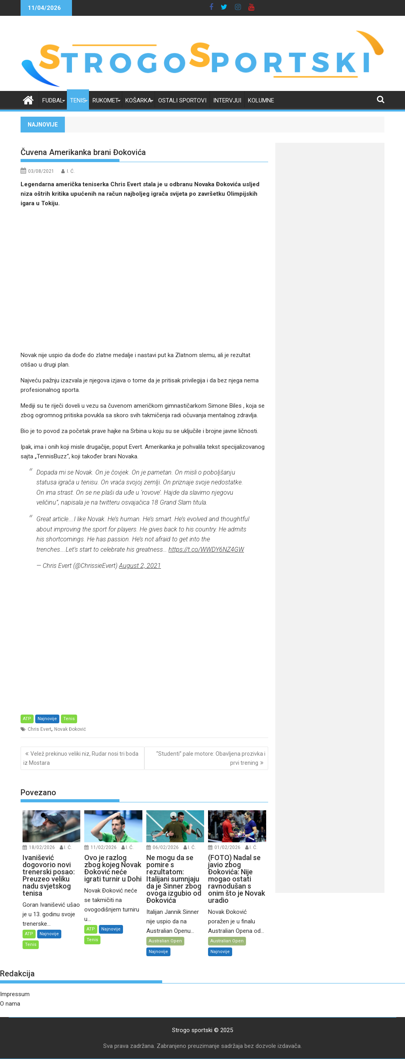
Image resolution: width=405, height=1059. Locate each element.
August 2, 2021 (140, 565)
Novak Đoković (70, 729)
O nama (10, 1003)
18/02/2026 (42, 847)
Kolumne (261, 100)
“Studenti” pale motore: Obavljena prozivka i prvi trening (210, 758)
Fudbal (52, 100)
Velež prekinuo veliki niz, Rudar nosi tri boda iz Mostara (80, 758)
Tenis (78, 100)
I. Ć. (71, 171)
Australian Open (165, 941)
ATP (27, 718)
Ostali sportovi (182, 100)
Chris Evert (39, 729)
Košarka (138, 100)
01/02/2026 (227, 847)
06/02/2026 (166, 847)
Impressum (15, 994)
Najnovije (47, 718)
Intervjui (227, 100)
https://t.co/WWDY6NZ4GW (206, 549)
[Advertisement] (144, 279)
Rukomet (106, 100)
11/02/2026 (104, 847)
